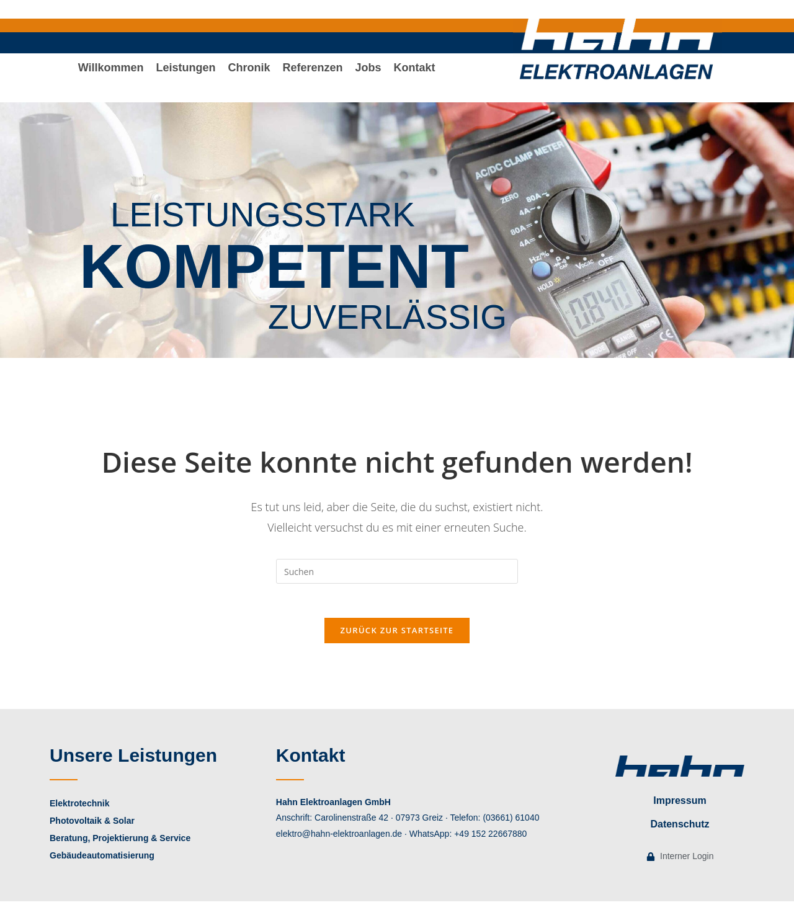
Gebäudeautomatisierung (102, 859)
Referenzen (313, 75)
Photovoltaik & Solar (92, 824)
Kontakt (414, 75)
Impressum (679, 804)
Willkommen (111, 75)
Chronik (249, 75)
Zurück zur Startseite (397, 634)
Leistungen (185, 75)
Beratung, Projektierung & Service (120, 842)
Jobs (368, 75)
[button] (185, 75)
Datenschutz (679, 828)
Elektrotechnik (79, 807)
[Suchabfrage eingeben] (397, 571)
